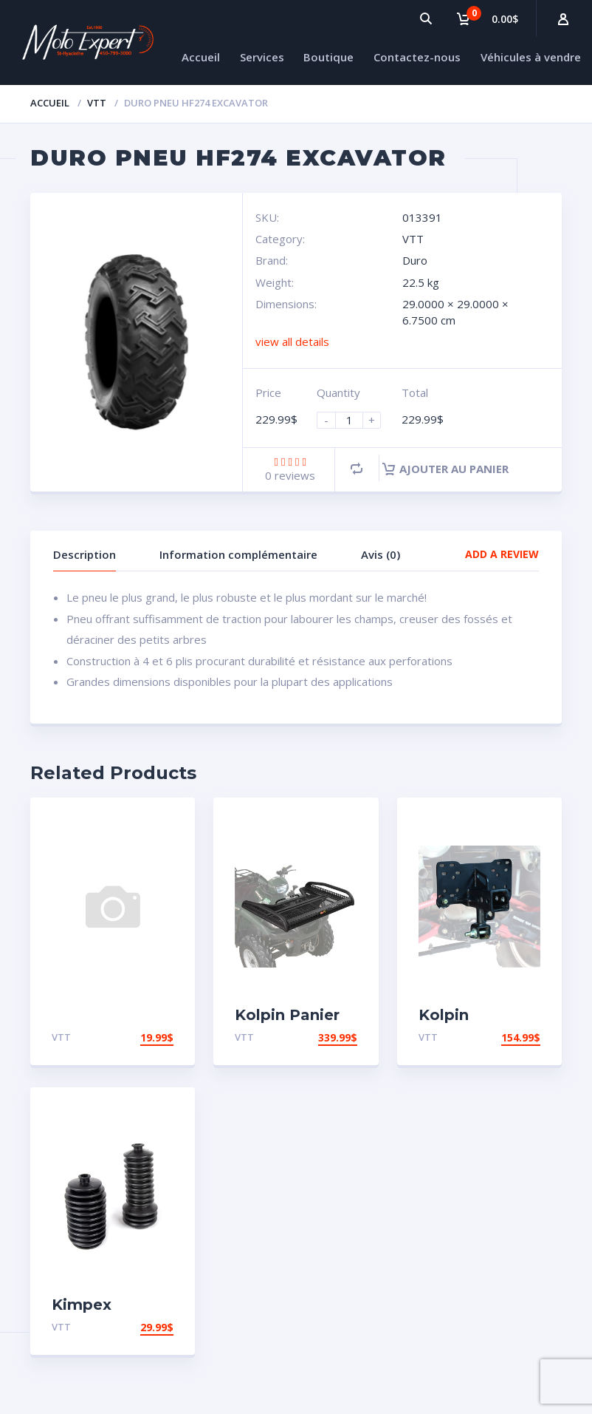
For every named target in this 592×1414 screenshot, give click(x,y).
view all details (292, 341)
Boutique (328, 57)
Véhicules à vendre (531, 57)
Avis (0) (380, 554)
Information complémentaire (238, 554)
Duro (414, 260)
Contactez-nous (417, 57)
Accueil (201, 57)
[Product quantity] (355, 420)
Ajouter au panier (445, 468)
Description (84, 554)
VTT (96, 102)
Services (262, 57)
